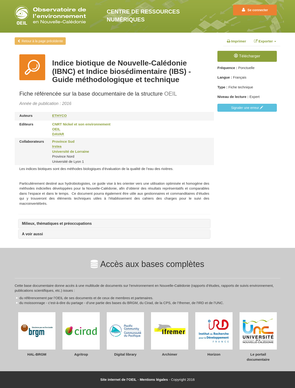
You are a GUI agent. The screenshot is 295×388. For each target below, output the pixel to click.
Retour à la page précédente (40, 41)
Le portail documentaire (258, 356)
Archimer (169, 354)
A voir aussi (32, 234)
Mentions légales (154, 379)
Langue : (224, 77)
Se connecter (255, 10)
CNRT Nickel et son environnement (81, 124)
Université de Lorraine (70, 151)
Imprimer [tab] (236, 41)
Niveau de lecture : (232, 97)
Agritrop (81, 354)
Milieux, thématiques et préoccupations (57, 223)
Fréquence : (227, 68)
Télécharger (247, 56)
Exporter (265, 41)
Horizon (213, 354)
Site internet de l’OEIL (118, 379)
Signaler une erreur (247, 108)
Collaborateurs (31, 141)
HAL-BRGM (36, 354)
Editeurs (26, 124)
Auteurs (26, 116)
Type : (222, 87)
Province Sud (63, 141)
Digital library (125, 354)
